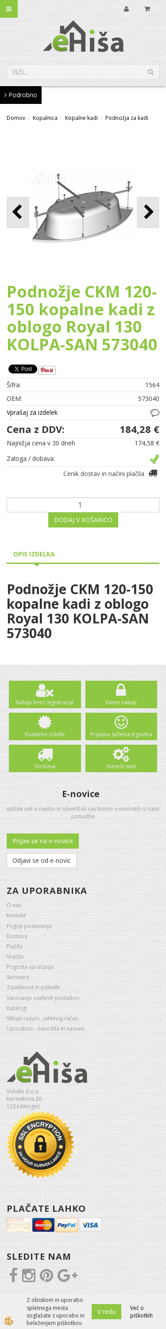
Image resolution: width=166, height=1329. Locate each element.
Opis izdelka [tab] (34, 554)
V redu (106, 1311)
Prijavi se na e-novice (42, 841)
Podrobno (20, 95)
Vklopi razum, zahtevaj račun (42, 1018)
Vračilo (15, 956)
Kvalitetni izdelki (45, 734)
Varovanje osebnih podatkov (43, 998)
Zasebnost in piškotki (33, 987)
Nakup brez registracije (44, 702)
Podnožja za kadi (126, 118)
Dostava (45, 766)
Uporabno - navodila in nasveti (45, 1028)
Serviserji (18, 977)
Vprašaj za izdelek (32, 412)
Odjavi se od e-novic (41, 860)
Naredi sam (121, 766)
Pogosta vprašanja (30, 967)
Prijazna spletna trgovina (121, 734)
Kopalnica (45, 118)
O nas (14, 905)
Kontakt (16, 915)
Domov (16, 118)
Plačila (15, 946)
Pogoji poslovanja (29, 926)
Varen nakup (121, 702)
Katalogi (17, 1008)
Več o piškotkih (141, 1311)
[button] (148, 212)
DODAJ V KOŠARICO (83, 520)
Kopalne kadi (81, 118)
